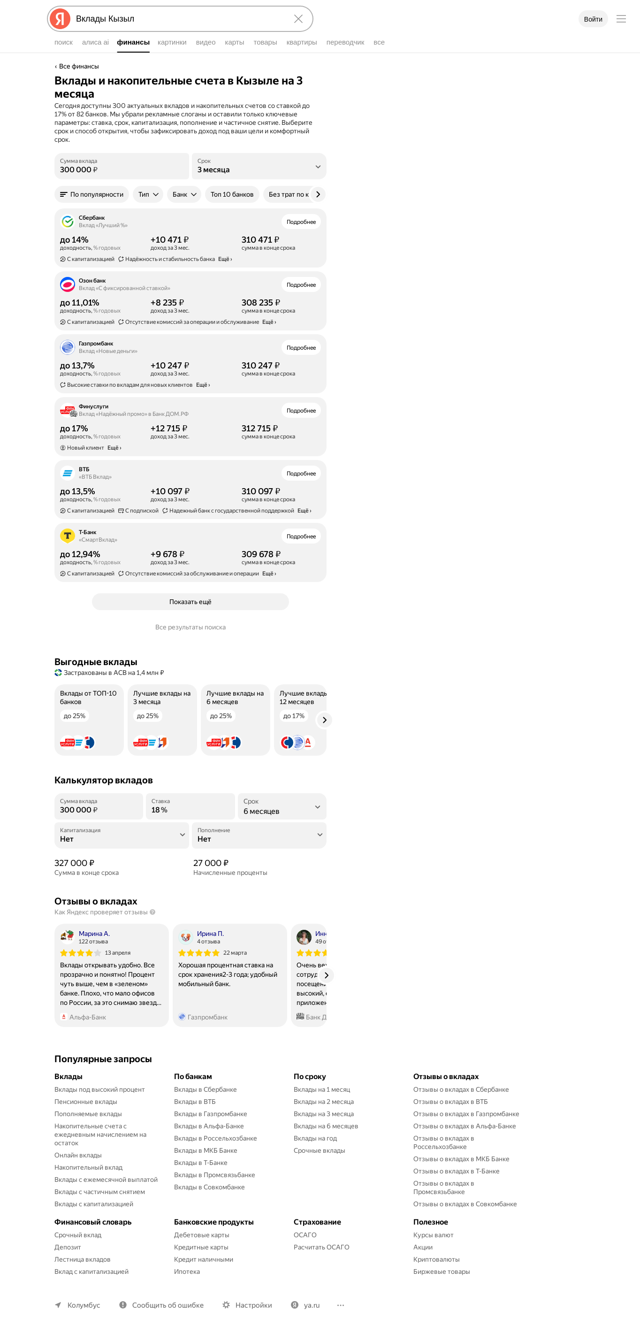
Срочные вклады (319, 1150)
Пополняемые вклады (88, 1114)
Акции (423, 1247)
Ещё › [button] (225, 259)
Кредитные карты (201, 1247)
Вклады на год (315, 1138)
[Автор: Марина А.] (85, 937)
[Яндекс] (60, 18)
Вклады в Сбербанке (205, 1089)
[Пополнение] (259, 839)
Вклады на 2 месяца (324, 1101)
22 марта (235, 953)
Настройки (254, 1305)
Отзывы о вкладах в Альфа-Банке (464, 1126)
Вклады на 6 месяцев (326, 1126)
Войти (593, 19)
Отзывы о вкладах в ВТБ (450, 1101)
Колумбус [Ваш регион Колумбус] (84, 1305)
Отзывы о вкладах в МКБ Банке (461, 1159)
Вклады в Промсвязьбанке (214, 1175)
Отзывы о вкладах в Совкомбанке (465, 1204)
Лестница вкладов (82, 1259)
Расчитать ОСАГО (322, 1247)
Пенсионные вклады (85, 1101)
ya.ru (312, 1305)
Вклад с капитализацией (91, 1271)
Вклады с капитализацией (93, 1204)
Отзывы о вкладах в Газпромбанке (466, 1114)
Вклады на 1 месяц (322, 1089)
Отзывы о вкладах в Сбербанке (461, 1089)
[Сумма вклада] (121, 170)
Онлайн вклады (78, 1155)
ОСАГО (305, 1235)
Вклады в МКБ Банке (205, 1150)
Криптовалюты (436, 1259)
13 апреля (117, 953)
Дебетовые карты (201, 1235)
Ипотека (187, 1271)
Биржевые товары (441, 1271)
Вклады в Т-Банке (201, 1162)
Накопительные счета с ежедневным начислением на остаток (101, 1134)
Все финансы (79, 66)
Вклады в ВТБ (195, 1101)
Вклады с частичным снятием (99, 1191)
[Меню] (621, 18)
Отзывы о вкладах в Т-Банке (456, 1171)
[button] (91, 194)
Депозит (67, 1247)
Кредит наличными (203, 1259)
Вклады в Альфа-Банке (209, 1126)
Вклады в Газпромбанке (210, 1114)
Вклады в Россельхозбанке (215, 1138)
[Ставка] (190, 810)
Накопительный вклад (88, 1167)
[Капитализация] (121, 839)
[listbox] (259, 166)
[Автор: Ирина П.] (201, 937)
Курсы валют (433, 1235)
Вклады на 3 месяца (324, 1114)
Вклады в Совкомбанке (209, 1187)
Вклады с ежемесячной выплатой (106, 1179)
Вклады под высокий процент (99, 1089)
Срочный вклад (77, 1235)
